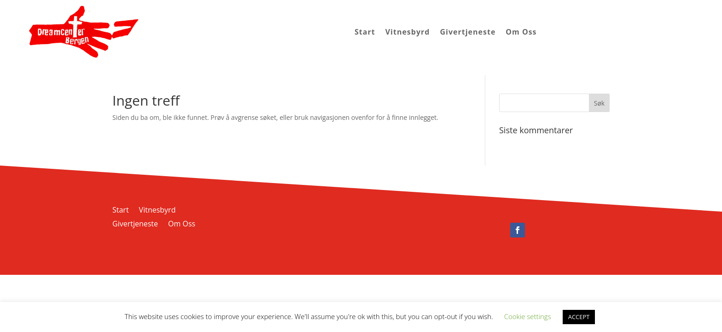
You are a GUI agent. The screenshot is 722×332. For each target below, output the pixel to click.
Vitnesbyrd (407, 32)
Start (365, 32)
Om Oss (521, 32)
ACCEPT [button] (579, 317)
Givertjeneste (467, 32)
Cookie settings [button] (527, 316)
